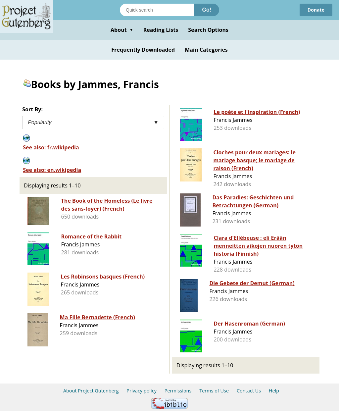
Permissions (178, 390)
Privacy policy (141, 390)
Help (274, 390)
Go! (206, 10)
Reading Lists (160, 29)
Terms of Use (214, 390)
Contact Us (249, 390)
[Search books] (157, 10)
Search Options (208, 29)
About (122, 30)
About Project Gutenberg (91, 390)
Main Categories (206, 49)
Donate (316, 10)
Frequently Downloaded (143, 49)
